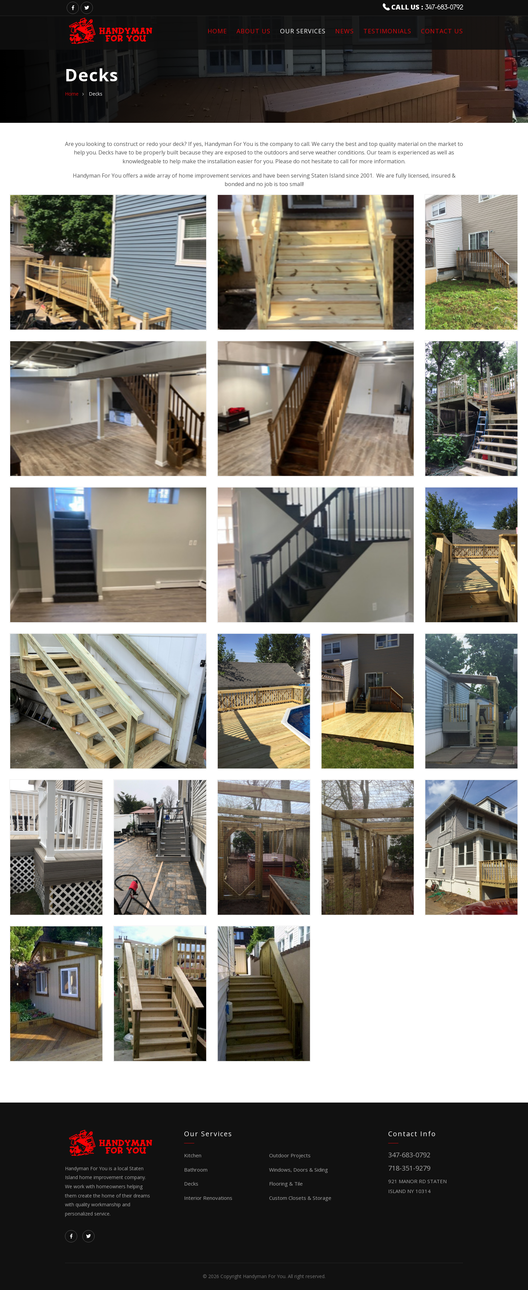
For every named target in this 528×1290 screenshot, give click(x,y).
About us (253, 31)
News (344, 31)
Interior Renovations (208, 1197)
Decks (191, 1183)
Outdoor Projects (290, 1155)
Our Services (303, 31)
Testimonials (387, 31)
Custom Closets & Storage (300, 1197)
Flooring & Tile (286, 1183)
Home (217, 31)
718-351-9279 (409, 1168)
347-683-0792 (444, 7)
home (72, 93)
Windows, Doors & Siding (298, 1169)
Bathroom (196, 1169)
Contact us (442, 31)
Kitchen (192, 1155)
